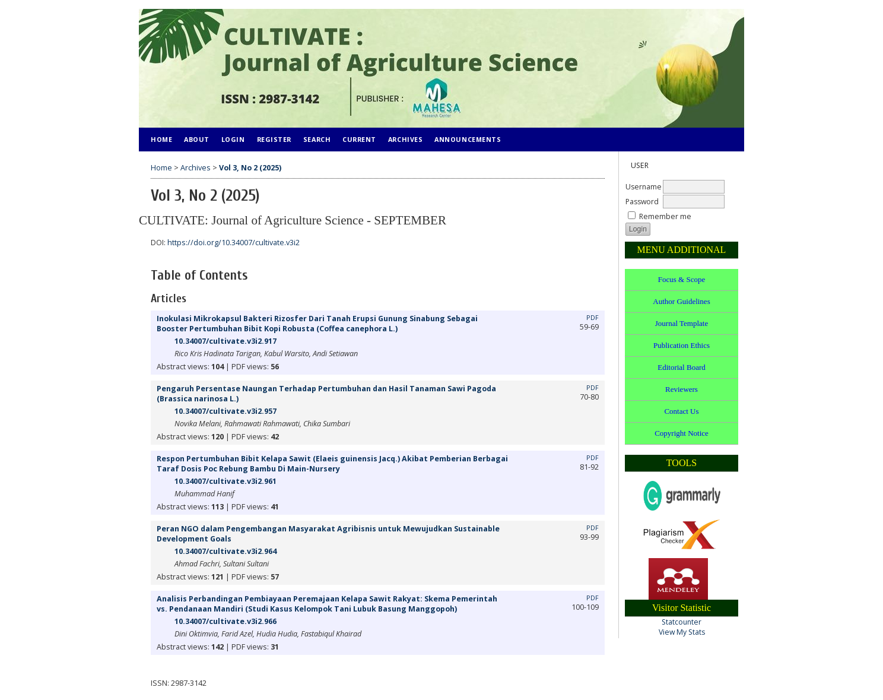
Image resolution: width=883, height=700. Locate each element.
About (196, 139)
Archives (405, 139)
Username (643, 187)
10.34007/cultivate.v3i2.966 (225, 621)
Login (233, 139)
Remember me (665, 216)
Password (642, 202)
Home (161, 139)
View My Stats (682, 632)
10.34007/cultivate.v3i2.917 (225, 341)
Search (317, 139)
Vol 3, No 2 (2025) (250, 168)
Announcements (467, 139)
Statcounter (681, 622)
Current (359, 139)
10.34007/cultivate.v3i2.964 (225, 551)
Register (274, 139)
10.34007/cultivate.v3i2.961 (225, 481)
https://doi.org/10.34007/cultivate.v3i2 (233, 242)
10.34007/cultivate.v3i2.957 (225, 411)
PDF (592, 317)
